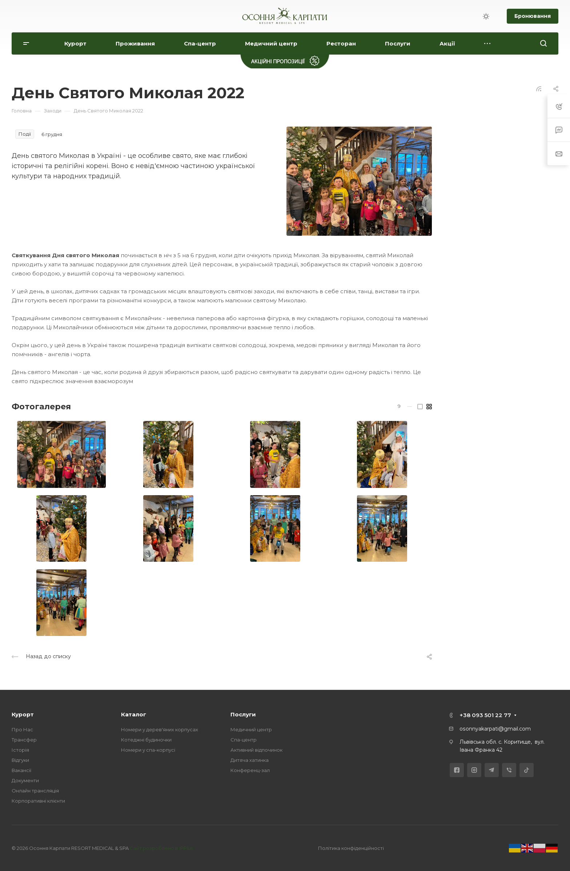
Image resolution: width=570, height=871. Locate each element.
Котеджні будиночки (146, 740)
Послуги (243, 714)
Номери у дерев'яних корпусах (159, 729)
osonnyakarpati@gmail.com (495, 728)
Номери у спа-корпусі (148, 750)
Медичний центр (251, 729)
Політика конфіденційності (351, 848)
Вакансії (21, 770)
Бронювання (532, 16)
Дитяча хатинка (249, 760)
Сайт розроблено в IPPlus (161, 848)
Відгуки (20, 760)
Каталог (133, 714)
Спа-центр (243, 740)
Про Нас (22, 729)
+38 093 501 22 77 (485, 715)
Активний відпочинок (256, 750)
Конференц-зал (250, 770)
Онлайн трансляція (35, 791)
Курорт (23, 714)
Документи (25, 780)
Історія (20, 750)
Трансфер (24, 740)
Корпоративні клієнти (38, 801)
